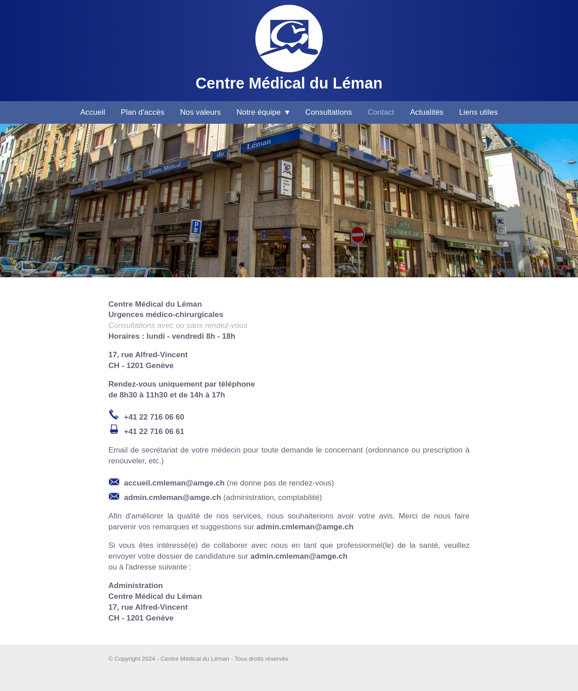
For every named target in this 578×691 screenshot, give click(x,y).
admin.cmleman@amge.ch (172, 497)
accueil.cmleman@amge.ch (174, 483)
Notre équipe (263, 112)
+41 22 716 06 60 (154, 417)
